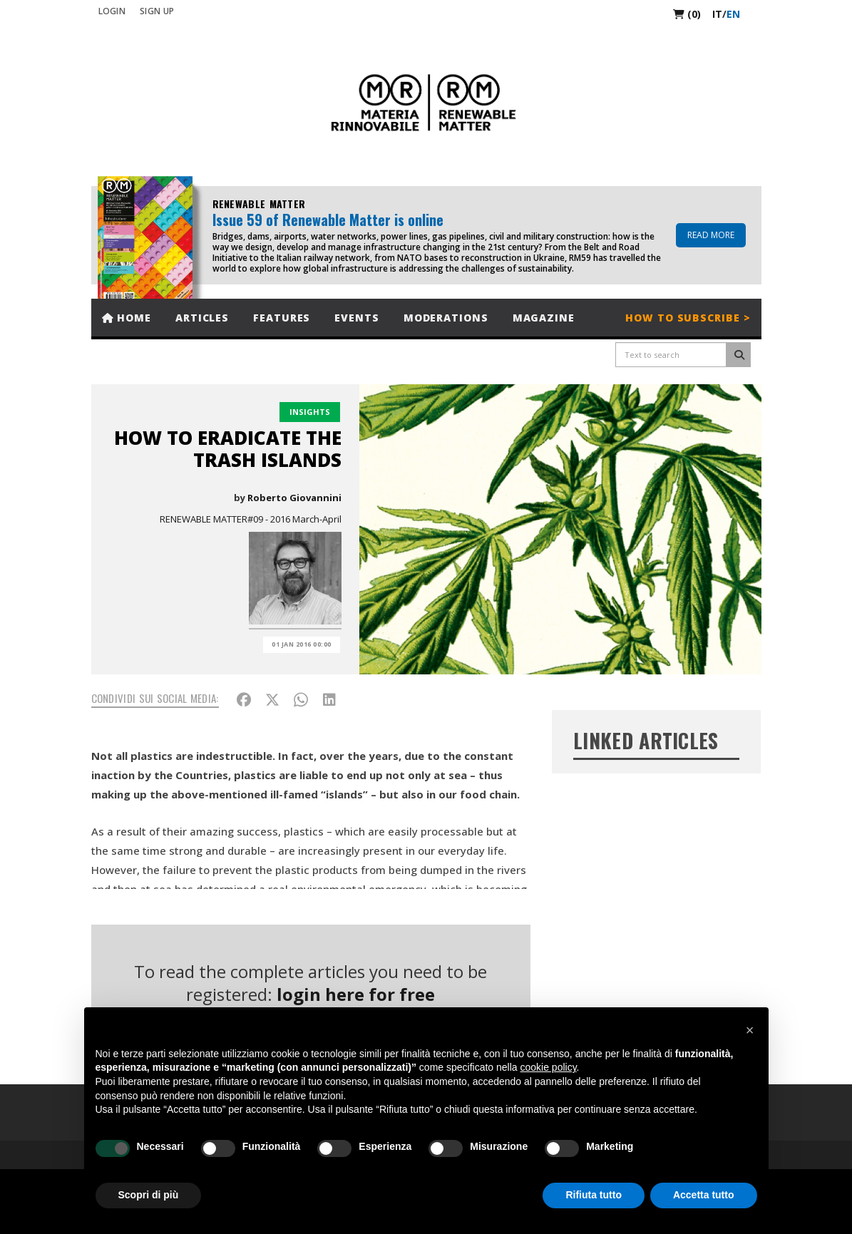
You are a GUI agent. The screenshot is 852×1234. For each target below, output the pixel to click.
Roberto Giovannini (294, 497)
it (717, 14)
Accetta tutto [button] (703, 1194)
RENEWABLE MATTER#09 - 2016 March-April (251, 519)
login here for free (356, 994)
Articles (202, 317)
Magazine (544, 317)
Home (126, 317)
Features (281, 317)
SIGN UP (157, 11)
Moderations (446, 317)
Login (112, 11)
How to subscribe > (687, 317)
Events (356, 317)
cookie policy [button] (548, 1067)
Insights (309, 411)
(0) (687, 14)
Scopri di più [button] (148, 1194)
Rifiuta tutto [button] (593, 1194)
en (733, 14)
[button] (750, 1030)
